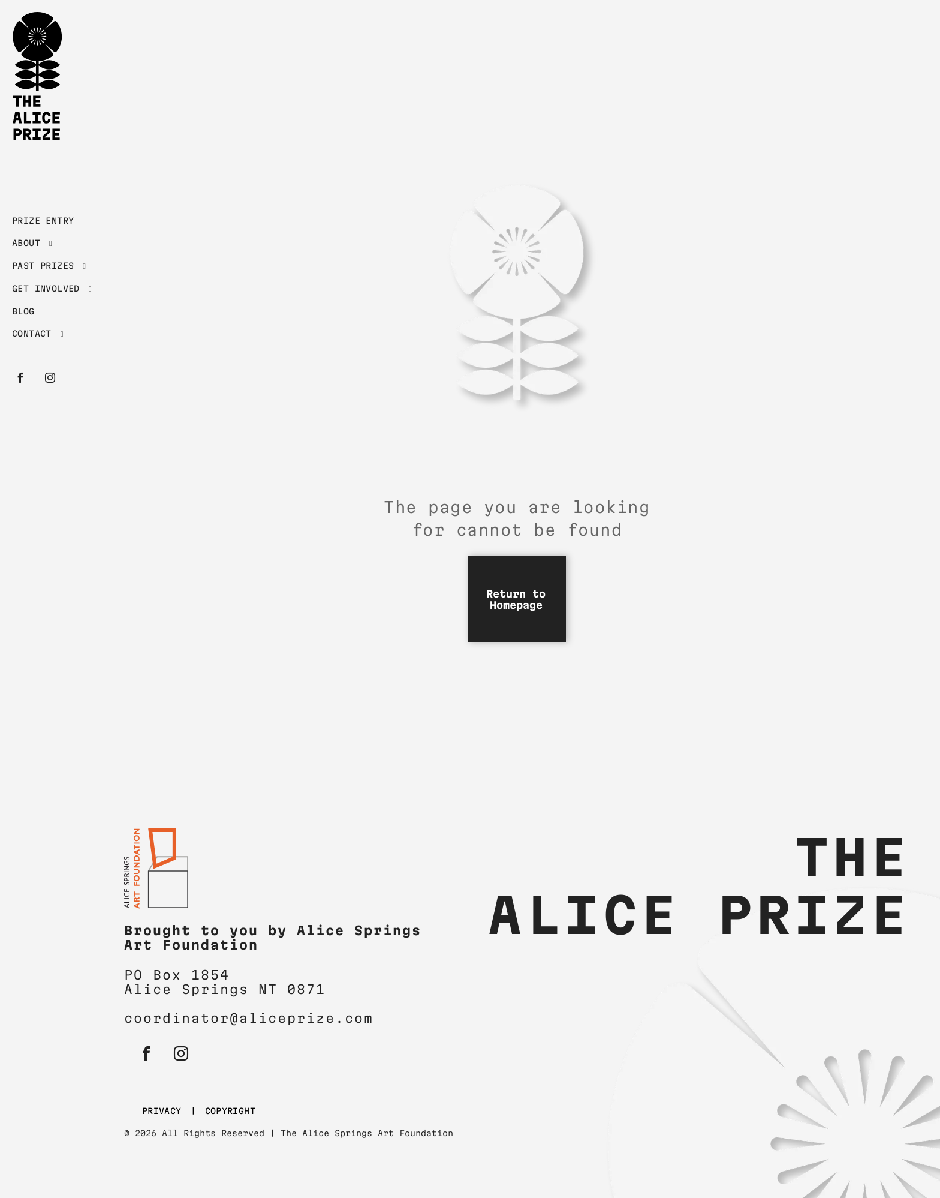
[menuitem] (61, 223)
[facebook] (20, 379)
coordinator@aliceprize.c (239, 1018)
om (363, 1018)
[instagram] (50, 379)
